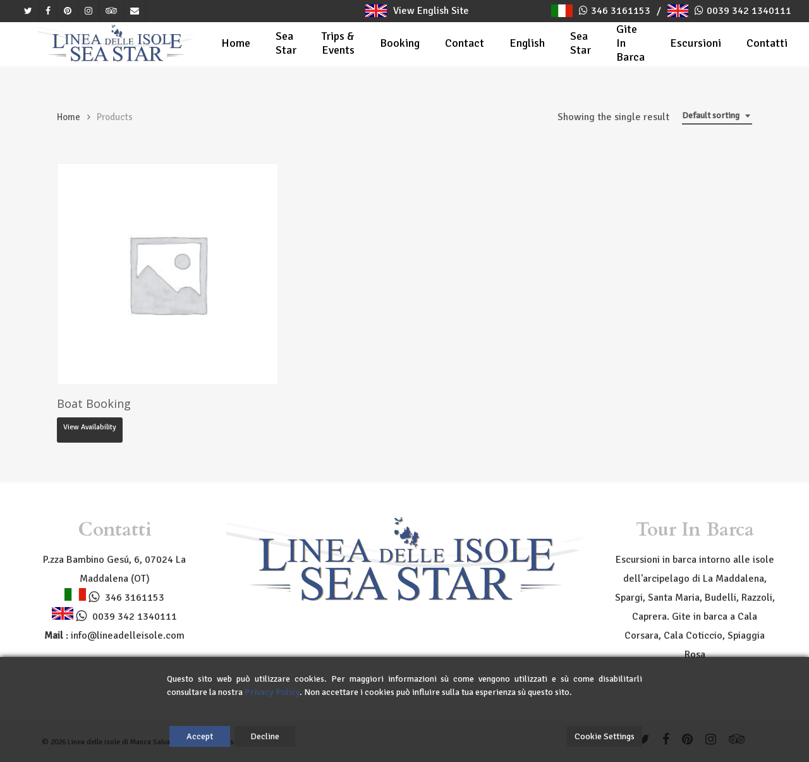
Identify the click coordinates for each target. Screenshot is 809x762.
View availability (89, 427)
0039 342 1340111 (749, 11)
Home (68, 117)
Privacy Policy (272, 692)
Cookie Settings (605, 736)
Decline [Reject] (264, 736)
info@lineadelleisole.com (128, 635)
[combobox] (717, 116)
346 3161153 (620, 11)
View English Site (416, 10)
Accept (199, 736)
